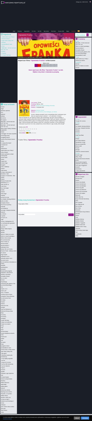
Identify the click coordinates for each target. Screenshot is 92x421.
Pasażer (77, 148)
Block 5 (77, 124)
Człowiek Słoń (4, 144)
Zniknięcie (3, 404)
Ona (2, 287)
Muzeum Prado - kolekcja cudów (8, 251)
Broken (2, 132)
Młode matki (79, 146)
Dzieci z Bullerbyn (5, 166)
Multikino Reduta (80, 221)
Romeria (78, 131)
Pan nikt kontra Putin (6, 298)
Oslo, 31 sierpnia (5, 292)
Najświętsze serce (5, 256)
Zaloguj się (78, 2)
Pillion (2, 313)
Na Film (39, 31)
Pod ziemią (3, 316)
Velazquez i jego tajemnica (7, 373)
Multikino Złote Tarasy (81, 226)
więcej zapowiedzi (80, 170)
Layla (2, 219)
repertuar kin (24, 57)
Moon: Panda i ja (5, 241)
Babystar (3, 114)
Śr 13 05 (49, 65)
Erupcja (77, 138)
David (2, 146)
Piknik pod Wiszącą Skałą (7, 311)
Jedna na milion (4, 201)
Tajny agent (4, 353)
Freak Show (3, 186)
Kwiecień (3, 212)
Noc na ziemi (4, 278)
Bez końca (3, 118)
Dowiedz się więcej (7, 418)
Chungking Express (5, 137)
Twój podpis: (21, 214)
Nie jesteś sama (4, 260)
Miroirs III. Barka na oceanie (82, 65)
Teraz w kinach (9, 104)
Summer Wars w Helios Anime (8, 349)
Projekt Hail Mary (7, 55)
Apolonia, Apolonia (5, 110)
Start (14, 31)
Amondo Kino (79, 178)
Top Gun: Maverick (5, 366)
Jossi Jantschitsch (39, 111)
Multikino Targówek (80, 223)
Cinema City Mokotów (81, 189)
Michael (77, 64)
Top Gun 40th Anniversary (7, 364)
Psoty (2, 325)
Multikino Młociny (80, 219)
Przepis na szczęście (5, 324)
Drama (3, 51)
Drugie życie (4, 161)
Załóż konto (85, 2)
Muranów (78, 228)
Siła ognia (3, 342)
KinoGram (78, 210)
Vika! (2, 375)
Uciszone (3, 369)
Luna (77, 217)
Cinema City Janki (80, 187)
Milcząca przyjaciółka (81, 144)
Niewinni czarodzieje (5, 274)
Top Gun (3, 360)
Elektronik (78, 195)
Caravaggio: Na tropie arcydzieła (8, 133)
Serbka (2, 338)
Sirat (2, 340)
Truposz (3, 367)
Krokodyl (3, 206)
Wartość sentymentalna (6, 379)
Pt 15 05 (55, 65)
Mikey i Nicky (79, 156)
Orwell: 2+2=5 (4, 289)
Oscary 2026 (61, 31)
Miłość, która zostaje (6, 238)
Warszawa (80, 35)
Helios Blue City (79, 197)
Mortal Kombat (4, 243)
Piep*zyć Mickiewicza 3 (6, 309)
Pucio (3, 46)
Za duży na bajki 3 (5, 399)
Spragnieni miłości (5, 346)
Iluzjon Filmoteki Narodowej (82, 198)
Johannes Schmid (26, 38)
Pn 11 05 (42, 65)
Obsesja (77, 130)
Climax (2, 141)
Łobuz (2, 412)
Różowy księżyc (4, 331)
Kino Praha (78, 208)
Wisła (77, 235)
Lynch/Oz (3, 227)
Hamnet (3, 191)
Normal (77, 67)
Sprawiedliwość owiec (81, 55)
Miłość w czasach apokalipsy (82, 46)
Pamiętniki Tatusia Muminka (7, 296)
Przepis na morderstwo (6, 322)
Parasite (3, 302)
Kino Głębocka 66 (80, 204)
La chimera (3, 214)
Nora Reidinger (47, 111)
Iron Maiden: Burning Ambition (83, 126)
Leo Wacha (54, 111)
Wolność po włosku (80, 60)
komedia (43, 105)
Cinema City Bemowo (81, 184)
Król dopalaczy (4, 208)
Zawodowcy (78, 169)
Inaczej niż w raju (5, 197)
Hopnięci (4, 53)
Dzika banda (4, 170)
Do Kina (34, 31)
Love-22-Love (4, 225)
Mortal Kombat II (80, 48)
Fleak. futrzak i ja (5, 184)
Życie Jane (3, 408)
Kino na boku (79, 206)
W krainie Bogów (5, 377)
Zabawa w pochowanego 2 (7, 401)
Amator (2, 107)
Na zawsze (3, 252)
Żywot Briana (4, 410)
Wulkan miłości (4, 395)
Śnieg (2, 344)
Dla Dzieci (53, 31)
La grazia (3, 215)
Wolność (3, 388)
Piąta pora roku (4, 305)
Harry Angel (3, 193)
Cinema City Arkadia (80, 182)
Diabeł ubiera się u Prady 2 (82, 58)
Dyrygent (3, 165)
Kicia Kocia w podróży (6, 204)
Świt (77, 232)
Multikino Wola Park (80, 224)
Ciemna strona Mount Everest (8, 139)
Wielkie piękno (4, 386)
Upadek (3, 371)
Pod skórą (3, 314)
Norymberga (4, 281)
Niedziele (3, 265)
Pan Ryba (3, 300)
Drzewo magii (79, 155)
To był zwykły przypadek (7, 358)
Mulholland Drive (5, 247)
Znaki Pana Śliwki (80, 135)
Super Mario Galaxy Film (7, 40)
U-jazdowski (78, 234)
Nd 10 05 (39, 65)
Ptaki (2, 327)
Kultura (77, 215)
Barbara (3, 116)
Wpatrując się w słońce (6, 391)
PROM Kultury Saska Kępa (82, 230)
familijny (38, 105)
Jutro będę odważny (80, 140)
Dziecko (3, 168)
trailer (36, 57)
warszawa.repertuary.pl (15, 2)
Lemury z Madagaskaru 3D (7, 221)
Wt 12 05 (46, 65)
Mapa (67, 31)
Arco (2, 112)
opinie (40, 57)
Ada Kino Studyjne (80, 176)
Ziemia (2, 403)
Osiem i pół (3, 290)
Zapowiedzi (26, 31)
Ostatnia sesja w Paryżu (6, 294)
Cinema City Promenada (81, 191)
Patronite (73, 31)
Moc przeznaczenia (5, 239)
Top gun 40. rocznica (81, 121)
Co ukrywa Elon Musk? (6, 143)
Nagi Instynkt (4, 254)
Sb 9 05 (36, 65)
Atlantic (77, 180)
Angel (2, 108)
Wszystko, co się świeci (6, 393)
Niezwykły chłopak (80, 50)
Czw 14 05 (52, 65)
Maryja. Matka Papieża (6, 228)
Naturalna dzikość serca (6, 258)
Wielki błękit (3, 384)
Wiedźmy (3, 380)
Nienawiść (3, 269)
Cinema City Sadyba (80, 193)
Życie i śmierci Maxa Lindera (7, 406)
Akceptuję (85, 418)
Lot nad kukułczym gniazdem (8, 223)
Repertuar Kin (83, 174)
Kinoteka (78, 213)
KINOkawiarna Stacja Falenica (83, 211)
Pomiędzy (3, 318)
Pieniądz (3, 307)
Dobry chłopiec (4, 152)
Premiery (20, 31)
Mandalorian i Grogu (80, 142)
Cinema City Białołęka (81, 186)
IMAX (77, 200)
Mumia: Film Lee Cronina (6, 249)
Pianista (3, 303)
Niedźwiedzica (4, 267)
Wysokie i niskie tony (6, 397)
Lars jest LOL (4, 217)
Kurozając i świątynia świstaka (83, 128)
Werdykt (78, 149)
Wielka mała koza (5, 382)
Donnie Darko (4, 157)
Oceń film (28, 130)
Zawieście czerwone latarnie (82, 151)
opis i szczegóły (31, 57)
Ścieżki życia (4, 336)
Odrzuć (77, 418)
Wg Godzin (46, 31)
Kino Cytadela (79, 202)
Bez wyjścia (3, 120)
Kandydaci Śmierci (5, 203)
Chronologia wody (5, 135)
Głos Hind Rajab (5, 188)
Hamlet (2, 190)
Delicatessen (4, 148)
